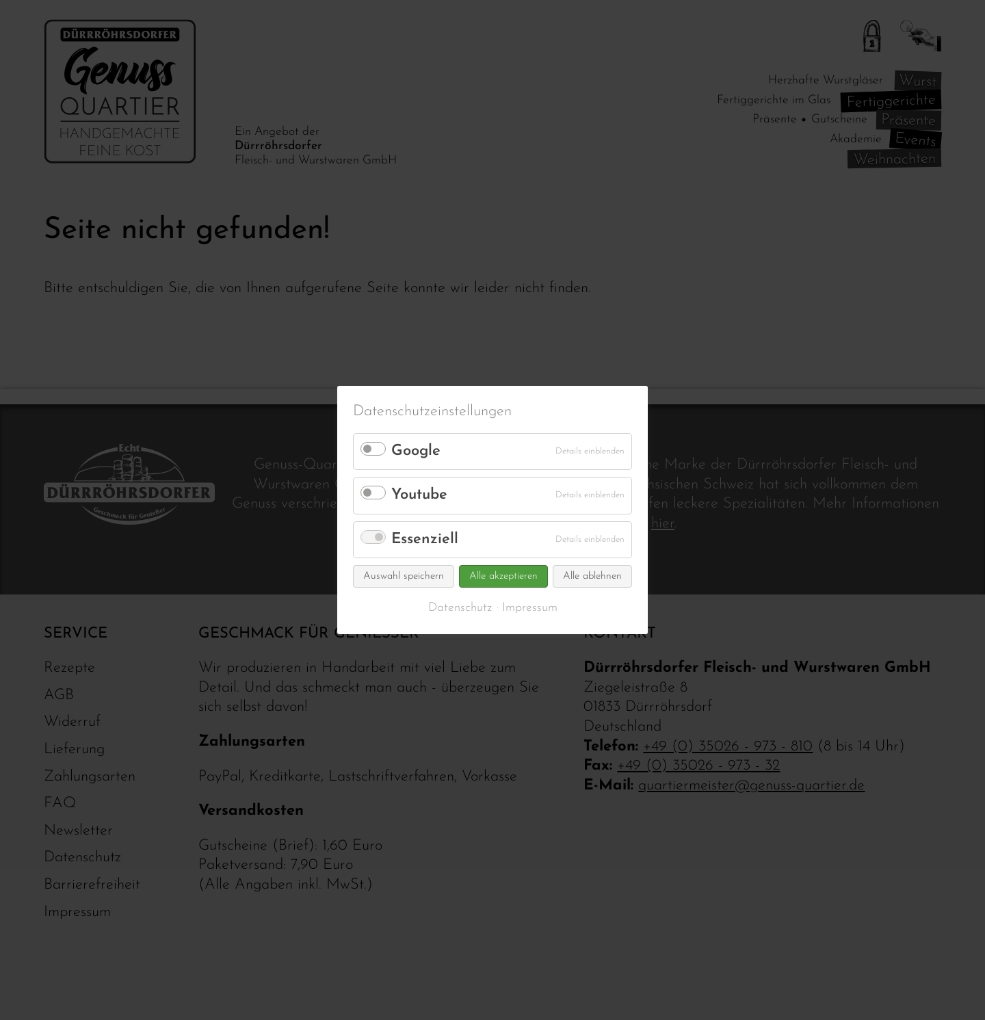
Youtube (419, 495)
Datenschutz (460, 608)
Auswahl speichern (403, 576)
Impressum (529, 608)
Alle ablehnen (592, 576)
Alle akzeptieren (503, 576)
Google (416, 451)
